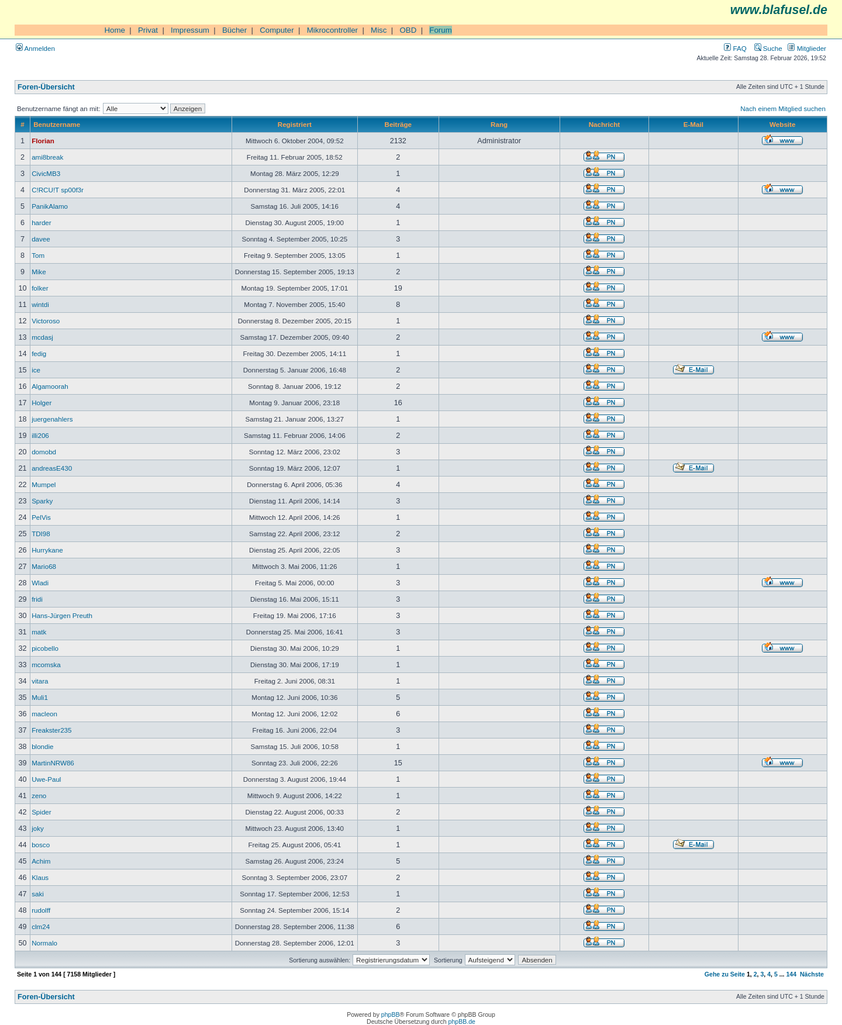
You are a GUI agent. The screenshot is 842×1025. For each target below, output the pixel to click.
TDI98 (41, 533)
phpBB (390, 1014)
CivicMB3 (46, 173)
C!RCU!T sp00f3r (58, 190)
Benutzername (56, 124)
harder (41, 222)
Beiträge (398, 124)
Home (114, 30)
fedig (39, 353)
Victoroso (46, 321)
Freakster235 (51, 730)
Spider (41, 812)
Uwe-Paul (46, 779)
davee (41, 239)
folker (40, 288)
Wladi (40, 582)
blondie (42, 746)
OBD (407, 30)
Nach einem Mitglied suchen (783, 108)
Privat (148, 30)
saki (38, 894)
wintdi (40, 304)
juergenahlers (52, 419)
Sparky (42, 501)
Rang (499, 124)
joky (38, 828)
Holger (41, 402)
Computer (277, 30)
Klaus (40, 877)
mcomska (46, 664)
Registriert (295, 124)
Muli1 (40, 697)
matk (39, 632)
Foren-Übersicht (46, 87)
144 (791, 974)
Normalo (44, 943)
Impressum (190, 30)
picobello (45, 648)
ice (36, 370)
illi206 (40, 435)
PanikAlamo (50, 206)
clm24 (41, 926)
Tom (38, 255)
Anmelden (35, 48)
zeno (39, 795)
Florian (43, 140)
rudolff (41, 910)
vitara (40, 681)
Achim (41, 861)
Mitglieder (807, 48)
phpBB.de (461, 1021)
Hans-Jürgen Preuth (62, 615)
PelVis (41, 517)
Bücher (234, 30)
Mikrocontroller (332, 30)
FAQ (735, 48)
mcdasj (42, 337)
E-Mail (693, 124)
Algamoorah (50, 386)
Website (782, 124)
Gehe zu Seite (725, 974)
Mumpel (44, 484)
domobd (44, 451)
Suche (768, 48)
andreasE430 (52, 468)
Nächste (812, 974)
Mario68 (44, 566)
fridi (37, 599)
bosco (41, 844)
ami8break (47, 157)
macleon (44, 713)
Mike (39, 271)
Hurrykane (47, 550)
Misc (379, 30)
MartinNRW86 (53, 763)
